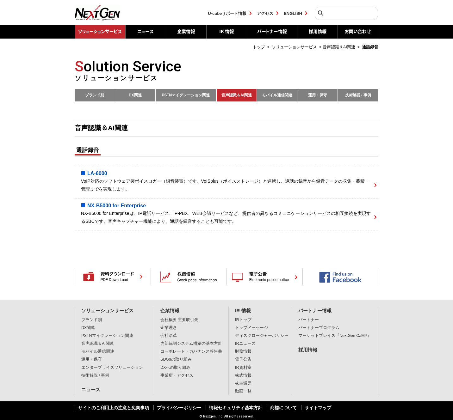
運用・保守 (317, 95)
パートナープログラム (318, 328)
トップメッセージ (251, 328)
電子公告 (243, 359)
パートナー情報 (272, 32)
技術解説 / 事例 (358, 95)
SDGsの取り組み (176, 359)
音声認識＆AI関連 (236, 95)
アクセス (265, 13)
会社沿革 (168, 335)
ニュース (145, 32)
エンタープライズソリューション (112, 367)
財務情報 (243, 351)
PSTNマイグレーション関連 (186, 95)
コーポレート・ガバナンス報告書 (191, 351)
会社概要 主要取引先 (179, 320)
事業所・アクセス (176, 375)
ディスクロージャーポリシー (262, 335)
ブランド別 (94, 95)
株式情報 (243, 375)
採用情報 (317, 32)
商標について (283, 407)
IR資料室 (243, 367)
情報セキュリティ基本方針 (235, 407)
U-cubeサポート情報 (227, 13)
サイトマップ (318, 407)
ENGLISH (293, 13)
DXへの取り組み (175, 367)
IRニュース (245, 343)
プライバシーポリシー (179, 407)
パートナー (308, 320)
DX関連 (135, 95)
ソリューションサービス (107, 310)
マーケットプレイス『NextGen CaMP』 (334, 335)
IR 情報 (226, 32)
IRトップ (243, 320)
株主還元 (243, 383)
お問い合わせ (358, 32)
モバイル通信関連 (277, 95)
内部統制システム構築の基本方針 (191, 343)
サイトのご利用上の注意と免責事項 (113, 407)
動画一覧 (243, 391)
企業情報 (186, 32)
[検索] (344, 13)
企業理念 (168, 328)
